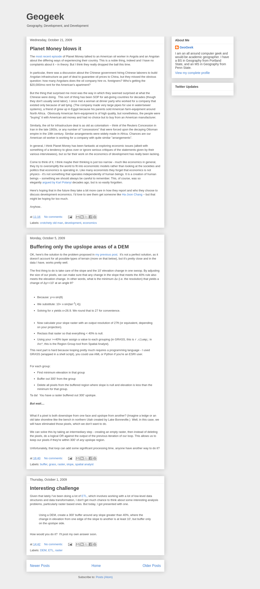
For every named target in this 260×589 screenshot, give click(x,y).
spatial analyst (84, 464)
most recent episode (49, 56)
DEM (43, 550)
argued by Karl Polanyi (57, 182)
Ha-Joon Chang (132, 194)
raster (61, 464)
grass (52, 464)
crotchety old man (51, 222)
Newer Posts (40, 566)
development (73, 222)
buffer (43, 464)
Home (96, 566)
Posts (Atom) (104, 577)
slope (70, 464)
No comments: (54, 216)
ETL (84, 496)
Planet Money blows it (55, 48)
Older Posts (152, 566)
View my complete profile (192, 73)
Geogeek (45, 16)
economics (90, 222)
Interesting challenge (54, 488)
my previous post (106, 254)
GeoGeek (186, 47)
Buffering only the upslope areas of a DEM (79, 246)
